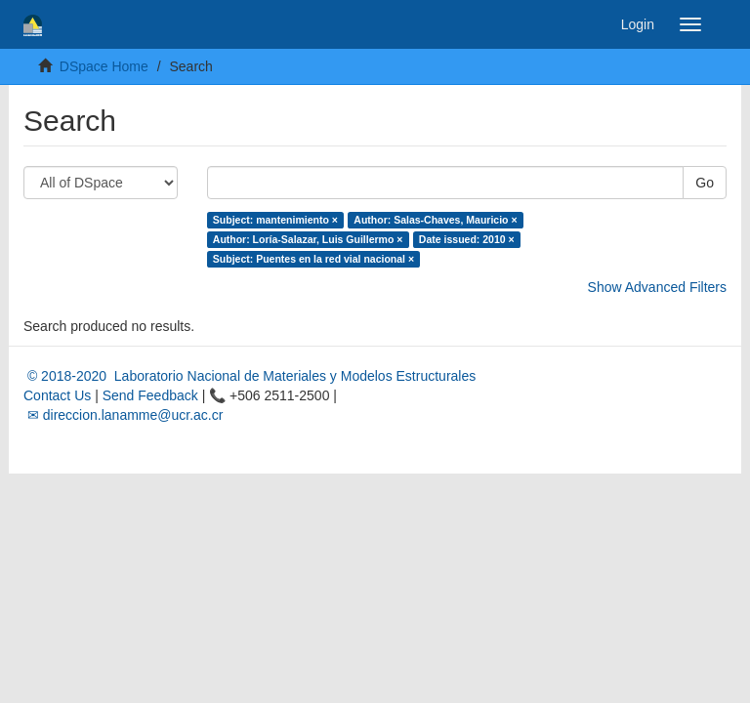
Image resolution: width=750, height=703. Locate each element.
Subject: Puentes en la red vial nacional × (313, 259)
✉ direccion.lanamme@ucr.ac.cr (123, 415)
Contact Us (57, 395)
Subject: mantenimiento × (275, 220)
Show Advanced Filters (657, 287)
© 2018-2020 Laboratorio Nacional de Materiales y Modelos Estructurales (249, 376)
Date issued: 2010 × (467, 239)
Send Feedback (150, 395)
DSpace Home (104, 66)
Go (704, 182)
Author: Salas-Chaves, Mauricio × (435, 220)
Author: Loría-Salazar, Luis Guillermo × (308, 239)
